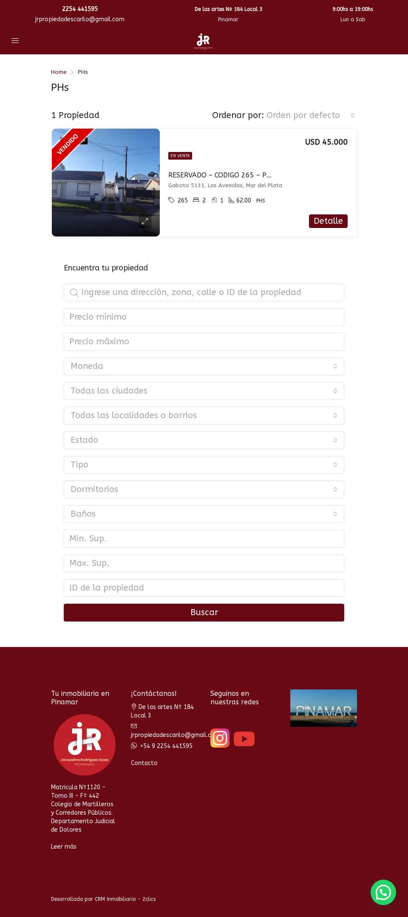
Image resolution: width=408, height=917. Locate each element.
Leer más (63, 846)
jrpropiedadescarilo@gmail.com (80, 19)
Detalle (328, 221)
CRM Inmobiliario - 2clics (125, 899)
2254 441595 (80, 9)
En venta (180, 155)
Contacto (144, 763)
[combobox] (310, 115)
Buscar (204, 612)
